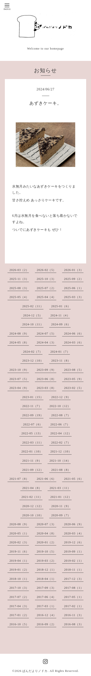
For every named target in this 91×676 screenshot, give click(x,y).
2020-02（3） (19, 542)
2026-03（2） (19, 270)
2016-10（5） (19, 624)
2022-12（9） (61, 397)
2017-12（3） (73, 579)
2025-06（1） (73, 288)
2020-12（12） (32, 506)
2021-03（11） (60, 488)
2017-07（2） (19, 597)
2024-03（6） (73, 342)
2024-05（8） (19, 342)
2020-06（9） (73, 524)
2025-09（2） (73, 279)
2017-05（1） (73, 597)
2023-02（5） (73, 388)
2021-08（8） (61, 470)
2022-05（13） (31, 433)
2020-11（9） (61, 506)
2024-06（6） (73, 333)
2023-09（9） (46, 369)
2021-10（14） (60, 460)
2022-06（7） (60, 424)
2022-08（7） (61, 415)
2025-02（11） (32, 306)
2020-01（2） (46, 542)
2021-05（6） (73, 478)
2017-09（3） (46, 587)
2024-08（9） (19, 333)
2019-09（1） (73, 551)
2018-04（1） (46, 579)
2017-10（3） (19, 587)
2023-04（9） (19, 388)
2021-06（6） (46, 478)
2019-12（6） (73, 542)
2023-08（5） (73, 369)
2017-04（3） (19, 606)
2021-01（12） (61, 497)
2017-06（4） (46, 597)
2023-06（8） (46, 379)
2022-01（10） (31, 451)
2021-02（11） (31, 497)
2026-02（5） (46, 270)
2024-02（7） (32, 351)
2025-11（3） (19, 279)
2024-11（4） (60, 315)
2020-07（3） (46, 524)
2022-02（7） (61, 442)
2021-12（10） (61, 451)
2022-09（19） (32, 415)
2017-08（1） (73, 587)
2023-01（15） (32, 397)
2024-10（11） (32, 324)
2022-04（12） (61, 433)
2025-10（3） (46, 279)
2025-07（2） (46, 288)
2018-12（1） (46, 569)
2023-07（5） (19, 379)
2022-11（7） (32, 406)
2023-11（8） (61, 360)
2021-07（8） (19, 478)
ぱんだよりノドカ (35, 671)
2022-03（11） (32, 442)
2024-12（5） (32, 315)
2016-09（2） (46, 624)
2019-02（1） (73, 560)
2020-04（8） (46, 533)
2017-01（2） (19, 615)
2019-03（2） (46, 560)
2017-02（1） (73, 606)
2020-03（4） (73, 533)
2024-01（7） (60, 351)
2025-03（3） (73, 297)
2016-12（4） (46, 615)
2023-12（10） (32, 360)
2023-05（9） (73, 379)
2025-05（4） (19, 297)
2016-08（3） (73, 624)
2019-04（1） (19, 560)
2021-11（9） (32, 460)
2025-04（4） (46, 297)
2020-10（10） (32, 515)
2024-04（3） (46, 342)
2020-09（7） (61, 515)
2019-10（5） (46, 551)
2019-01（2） (19, 569)
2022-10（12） (60, 406)
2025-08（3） (19, 288)
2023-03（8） (46, 388)
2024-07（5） (46, 333)
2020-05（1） (19, 533)
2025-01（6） (61, 306)
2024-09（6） (61, 324)
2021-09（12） (32, 470)
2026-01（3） (73, 270)
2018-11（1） (73, 569)
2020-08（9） (19, 524)
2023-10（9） (19, 369)
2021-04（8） (32, 488)
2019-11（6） (19, 551)
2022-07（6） (32, 424)
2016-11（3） (73, 615)
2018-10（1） (19, 579)
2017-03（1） (46, 606)
